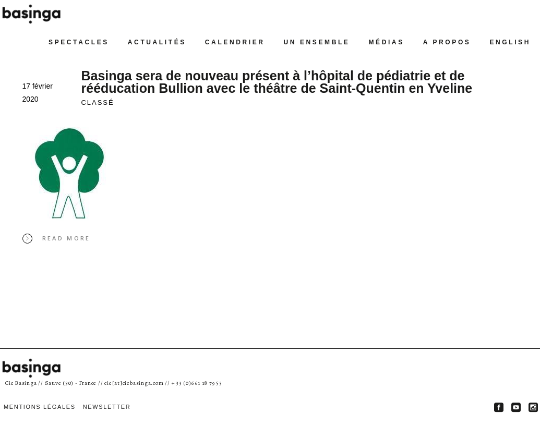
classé (97, 102)
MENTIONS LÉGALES (40, 407)
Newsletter (107, 407)
